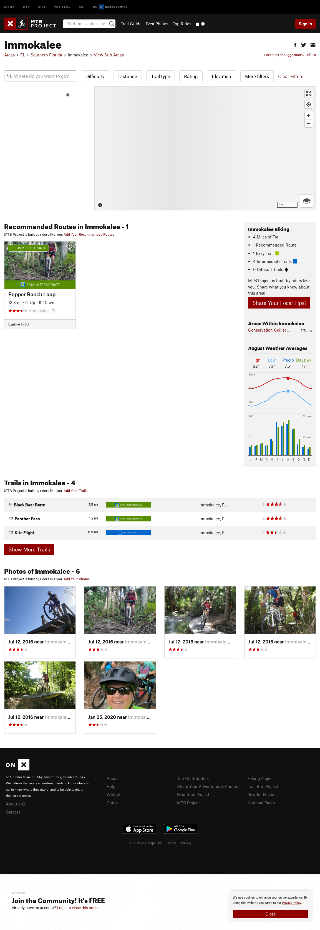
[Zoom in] (309, 115)
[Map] (205, 148)
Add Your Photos (77, 579)
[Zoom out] (309, 123)
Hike (42, 7)
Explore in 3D (18, 324)
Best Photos (157, 23)
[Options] (306, 201)
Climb (9, 7)
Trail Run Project (263, 786)
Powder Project (262, 794)
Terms (171, 843)
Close (270, 913)
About (112, 778)
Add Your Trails (75, 490)
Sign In (305, 23)
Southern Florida (46, 54)
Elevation (221, 76)
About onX (16, 803)
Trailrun (62, 7)
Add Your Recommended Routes (89, 234)
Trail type (160, 76)
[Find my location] (309, 104)
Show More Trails (29, 549)
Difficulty (94, 76)
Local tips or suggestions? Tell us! (290, 55)
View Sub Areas (109, 54)
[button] (295, 44)
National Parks (261, 802)
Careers (13, 811)
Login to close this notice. (78, 908)
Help (111, 786)
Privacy (186, 843)
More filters (257, 76)
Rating (191, 76)
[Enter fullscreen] (309, 93)
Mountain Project (193, 794)
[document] (270, 906)
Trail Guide (131, 23)
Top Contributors (193, 778)
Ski (82, 7)
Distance (127, 76)
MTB (26, 7)
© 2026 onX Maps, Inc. (146, 843)
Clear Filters (290, 76)
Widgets (114, 794)
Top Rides (182, 23)
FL (22, 54)
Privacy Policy (291, 903)
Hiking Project (261, 778)
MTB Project (188, 802)
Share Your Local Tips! (279, 303)
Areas (9, 54)
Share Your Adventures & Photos (207, 786)
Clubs (112, 802)
